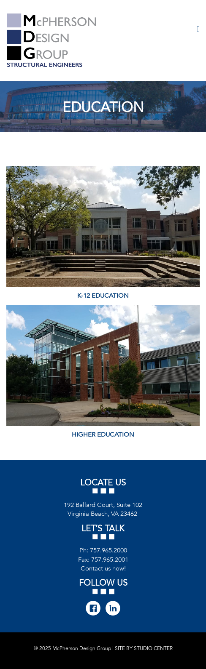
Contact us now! (103, 568)
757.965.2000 (108, 550)
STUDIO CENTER (153, 648)
